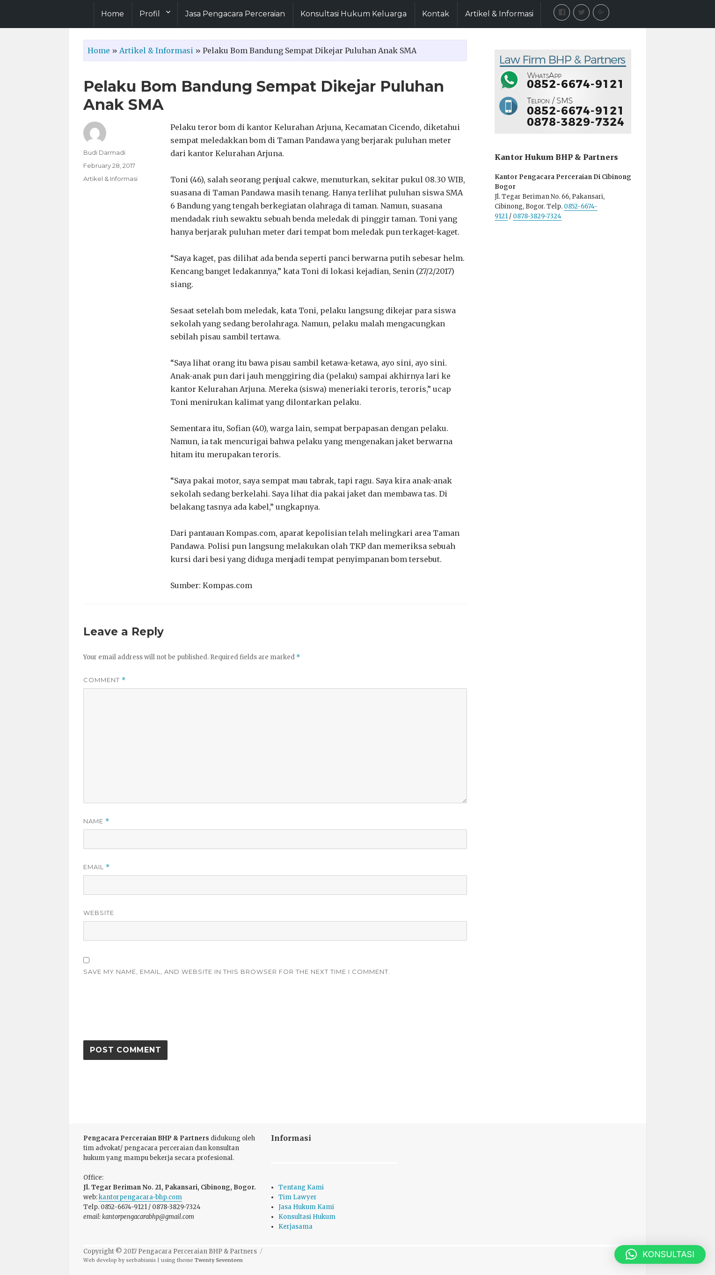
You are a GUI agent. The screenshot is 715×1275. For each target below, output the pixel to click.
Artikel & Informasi (499, 13)
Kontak (435, 13)
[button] (660, 1254)
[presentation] (154, 1012)
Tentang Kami (301, 1187)
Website (98, 912)
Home (112, 13)
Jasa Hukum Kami (306, 1207)
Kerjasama (295, 1227)
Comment (104, 680)
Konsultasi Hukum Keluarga (353, 13)
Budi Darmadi (104, 152)
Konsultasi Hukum (307, 1217)
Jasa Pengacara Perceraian (235, 13)
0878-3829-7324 (537, 216)
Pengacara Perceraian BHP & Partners (197, 1251)
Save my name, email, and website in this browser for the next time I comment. (236, 971)
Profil (149, 13)
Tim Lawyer (297, 1197)
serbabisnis (141, 1260)
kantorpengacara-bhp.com (140, 1197)
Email (96, 867)
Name (96, 821)
